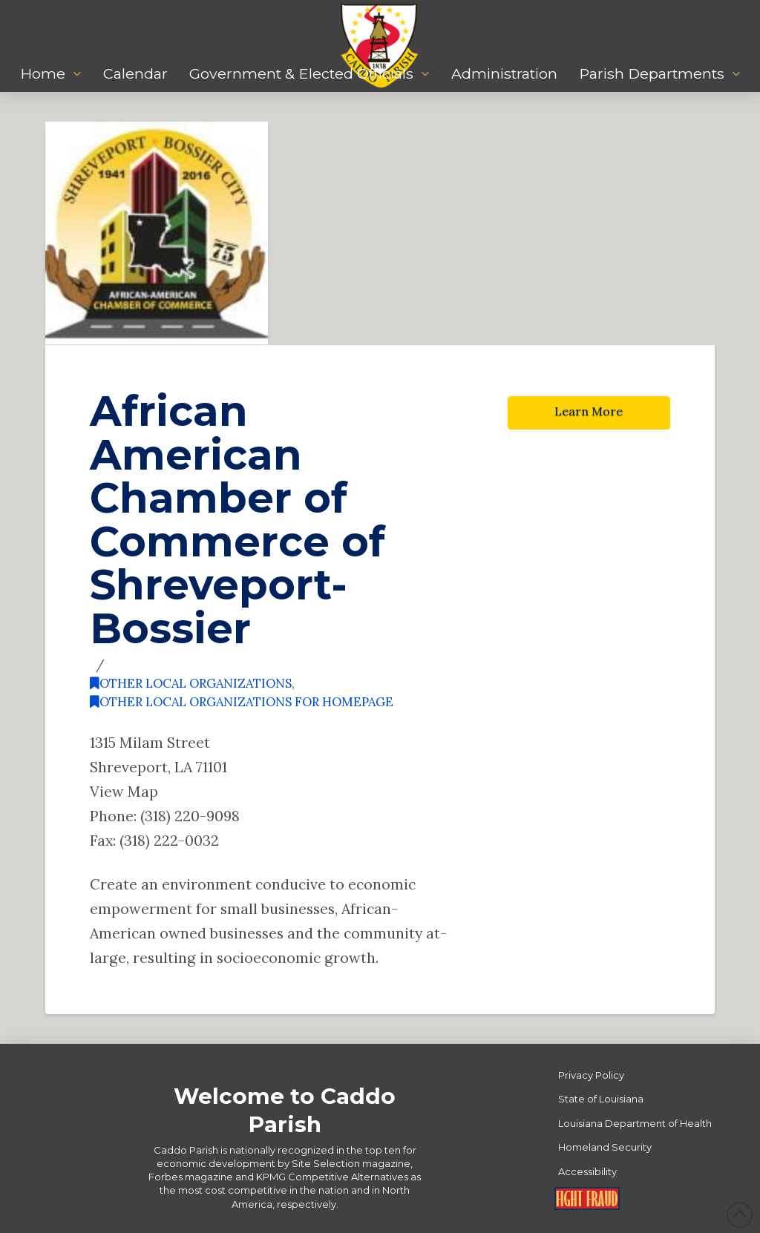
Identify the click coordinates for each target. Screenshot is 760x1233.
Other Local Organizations (191, 683)
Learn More (588, 411)
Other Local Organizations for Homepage (241, 702)
